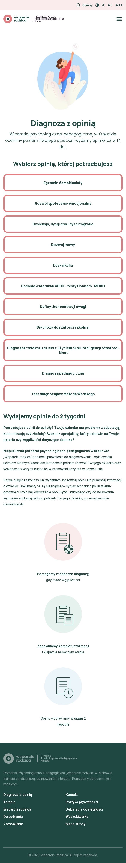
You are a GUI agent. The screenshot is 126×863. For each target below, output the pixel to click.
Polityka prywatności (82, 802)
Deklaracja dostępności (84, 809)
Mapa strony (75, 824)
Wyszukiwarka (77, 817)
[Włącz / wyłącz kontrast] (97, 5)
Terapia (9, 802)
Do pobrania (13, 817)
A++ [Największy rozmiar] (119, 5)
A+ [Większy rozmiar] (110, 5)
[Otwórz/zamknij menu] (119, 19)
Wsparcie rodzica (17, 809)
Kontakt (72, 795)
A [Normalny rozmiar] (103, 5)
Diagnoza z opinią (17, 795)
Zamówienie (13, 824)
